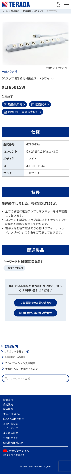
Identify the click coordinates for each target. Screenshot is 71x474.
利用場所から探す (15, 357)
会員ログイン (10, 438)
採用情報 (8, 409)
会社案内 (8, 404)
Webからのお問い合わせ (35, 313)
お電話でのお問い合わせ (35, 302)
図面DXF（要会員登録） (21, 112)
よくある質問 (10, 433)
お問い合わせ (10, 423)
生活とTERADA (11, 414)
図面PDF (38, 104)
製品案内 (11, 346)
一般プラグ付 (9, 71)
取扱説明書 (13, 104)
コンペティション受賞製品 (20, 363)
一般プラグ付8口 (14, 268)
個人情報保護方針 (13, 442)
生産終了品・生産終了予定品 (21, 369)
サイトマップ (10, 428)
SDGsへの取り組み (13, 418)
